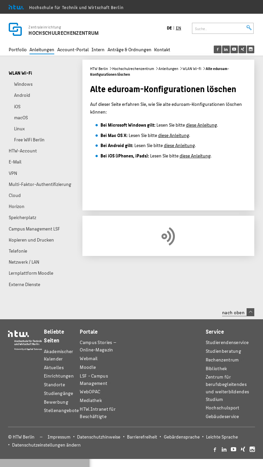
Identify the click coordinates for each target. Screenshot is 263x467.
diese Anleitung (201, 124)
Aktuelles (54, 367)
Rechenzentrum (222, 359)
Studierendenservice (227, 342)
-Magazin (98, 346)
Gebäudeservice (222, 416)
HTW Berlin (99, 68)
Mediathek (91, 400)
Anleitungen (41, 49)
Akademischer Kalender (58, 355)
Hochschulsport (223, 407)
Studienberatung (223, 350)
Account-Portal (73, 49)
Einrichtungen (59, 375)
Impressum (59, 436)
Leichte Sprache (222, 436)
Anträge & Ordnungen (129, 49)
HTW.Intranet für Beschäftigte (98, 412)
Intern (98, 49)
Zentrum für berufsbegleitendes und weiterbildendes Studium (227, 387)
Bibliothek (216, 368)
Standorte (54, 384)
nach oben (238, 312)
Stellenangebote (61, 410)
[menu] (238, 49)
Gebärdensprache (182, 436)
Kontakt (162, 49)
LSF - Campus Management (94, 379)
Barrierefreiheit (142, 436)
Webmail (88, 358)
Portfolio (18, 49)
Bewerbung (56, 401)
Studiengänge (58, 393)
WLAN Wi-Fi (192, 68)
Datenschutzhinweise (98, 436)
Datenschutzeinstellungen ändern (46, 444)
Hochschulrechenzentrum (133, 68)
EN (178, 27)
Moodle (88, 367)
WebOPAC (90, 391)
